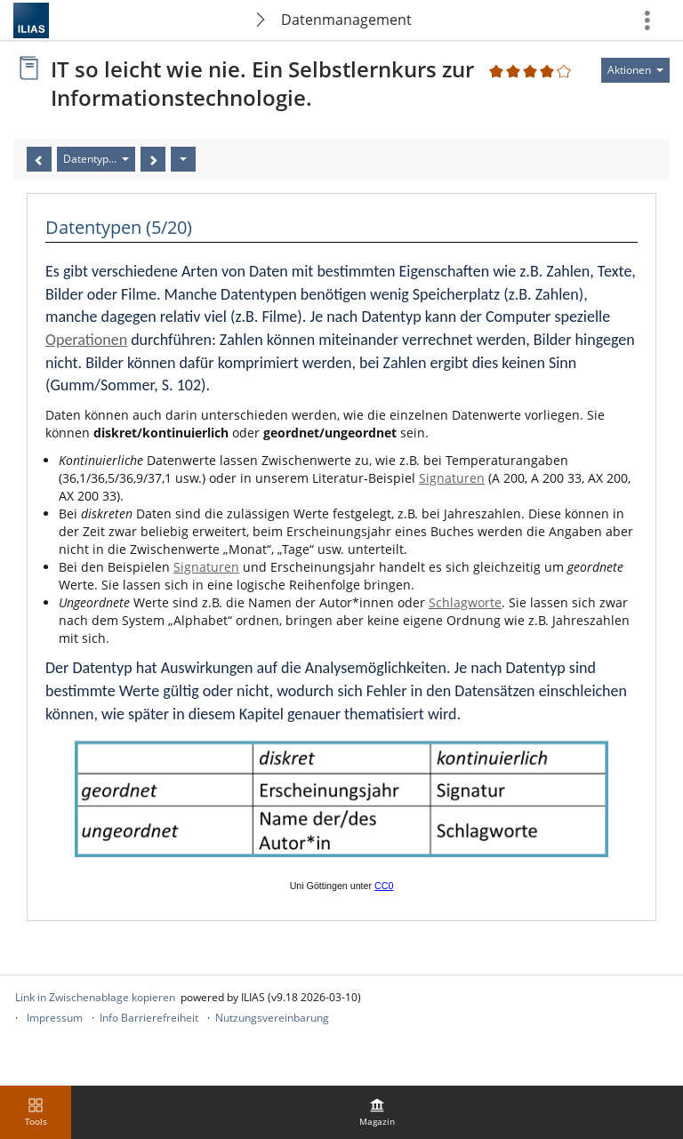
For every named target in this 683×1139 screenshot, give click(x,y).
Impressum (55, 1017)
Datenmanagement (346, 19)
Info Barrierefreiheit (149, 1017)
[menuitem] (377, 1112)
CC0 (383, 885)
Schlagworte (465, 602)
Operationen (86, 339)
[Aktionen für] (635, 70)
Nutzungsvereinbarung (272, 1017)
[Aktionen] (183, 159)
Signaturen (452, 477)
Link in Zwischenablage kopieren (95, 997)
